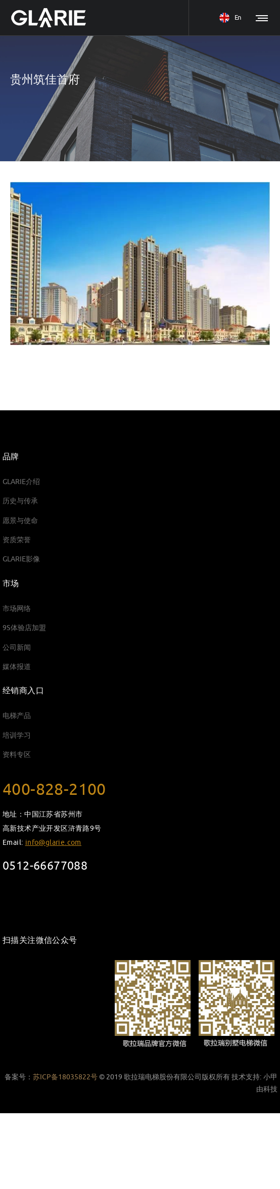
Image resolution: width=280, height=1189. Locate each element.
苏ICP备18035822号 (65, 1077)
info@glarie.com (53, 842)
